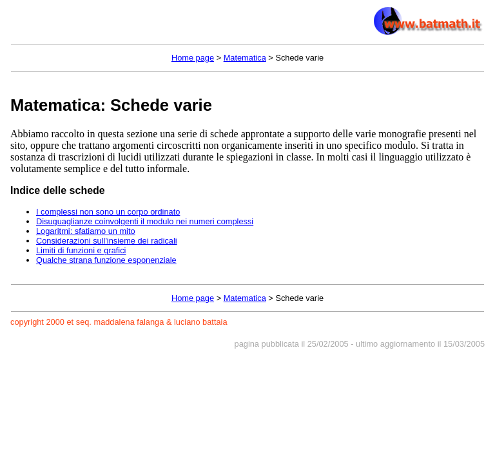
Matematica (245, 58)
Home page (192, 58)
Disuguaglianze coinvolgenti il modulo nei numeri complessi (144, 221)
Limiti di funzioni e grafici (81, 250)
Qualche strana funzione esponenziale (106, 260)
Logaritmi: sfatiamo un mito (85, 231)
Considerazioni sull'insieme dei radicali (106, 241)
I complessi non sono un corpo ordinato (108, 212)
